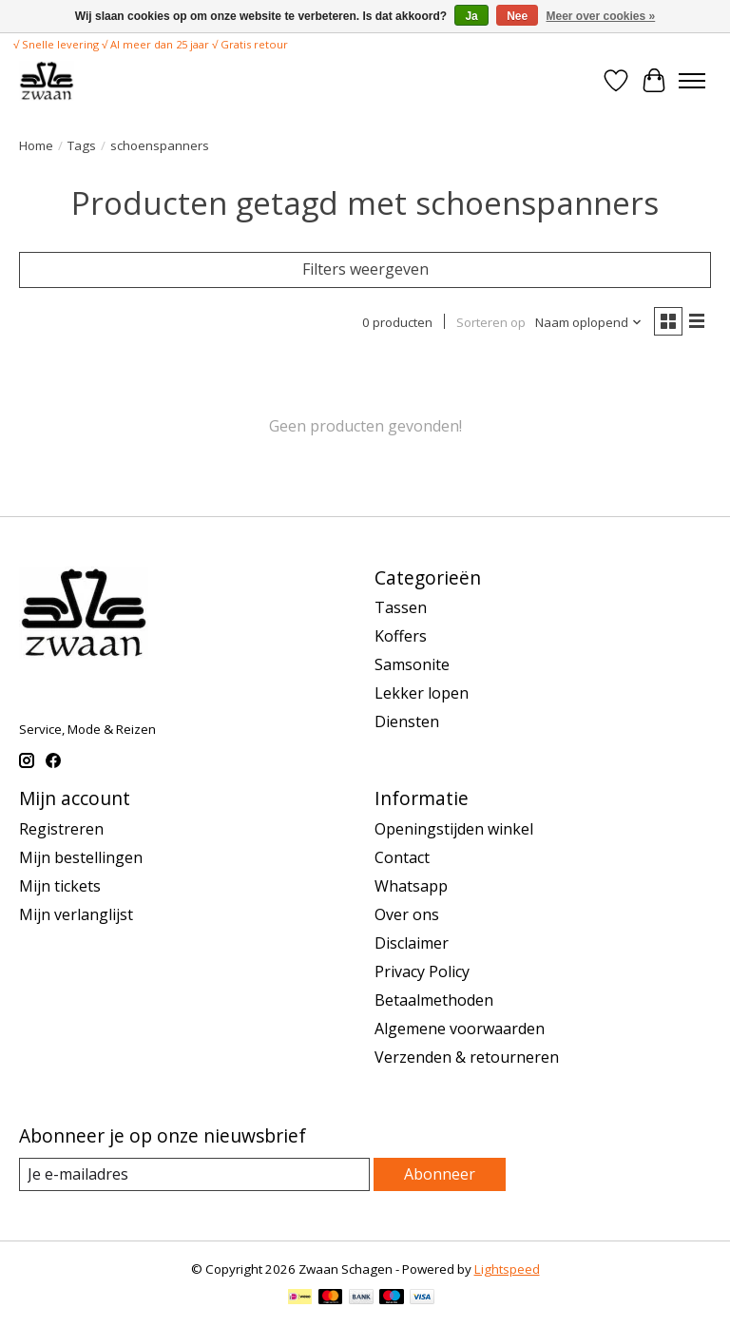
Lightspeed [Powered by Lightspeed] (507, 1269)
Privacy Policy (422, 971)
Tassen (401, 607)
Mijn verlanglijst (76, 914)
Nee (517, 16)
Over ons (407, 914)
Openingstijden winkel (454, 828)
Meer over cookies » (601, 16)
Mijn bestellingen (81, 857)
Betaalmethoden (434, 1000)
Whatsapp (411, 885)
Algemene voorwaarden (460, 1028)
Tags (81, 145)
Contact (402, 857)
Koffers (401, 635)
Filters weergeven (365, 269)
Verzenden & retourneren (467, 1057)
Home (36, 145)
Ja (471, 16)
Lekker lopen (422, 693)
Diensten (407, 721)
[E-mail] (194, 1174)
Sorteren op (491, 322)
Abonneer (439, 1174)
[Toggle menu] (692, 81)
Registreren (61, 828)
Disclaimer (412, 943)
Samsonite (412, 664)
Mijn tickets (60, 885)
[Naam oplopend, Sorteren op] (589, 322)
